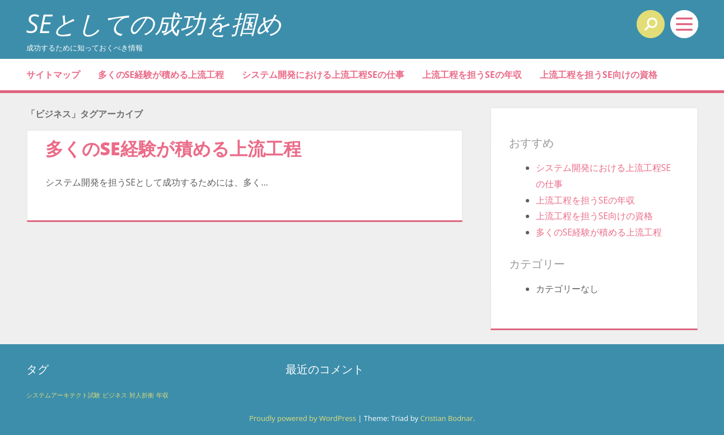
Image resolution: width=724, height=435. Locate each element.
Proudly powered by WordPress (302, 418)
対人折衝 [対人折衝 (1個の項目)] (141, 395)
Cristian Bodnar (446, 418)
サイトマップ (53, 74)
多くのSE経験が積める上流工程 (161, 74)
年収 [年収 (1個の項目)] (162, 395)
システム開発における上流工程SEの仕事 (323, 74)
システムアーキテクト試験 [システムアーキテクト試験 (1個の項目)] (63, 395)
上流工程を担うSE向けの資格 (598, 74)
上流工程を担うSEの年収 (472, 74)
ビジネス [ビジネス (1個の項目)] (114, 395)
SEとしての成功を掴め (154, 23)
